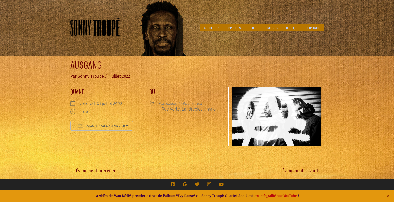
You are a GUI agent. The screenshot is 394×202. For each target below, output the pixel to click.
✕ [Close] (388, 196)
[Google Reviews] (185, 184)
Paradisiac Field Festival (180, 103)
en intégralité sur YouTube (275, 196)
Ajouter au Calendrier (101, 125)
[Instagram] (209, 184)
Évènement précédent (94, 170)
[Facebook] (172, 184)
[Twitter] (197, 184)
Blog (252, 27)
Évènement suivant (302, 170)
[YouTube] (221, 184)
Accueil (209, 27)
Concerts (271, 27)
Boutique (292, 27)
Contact (313, 27)
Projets (234, 27)
